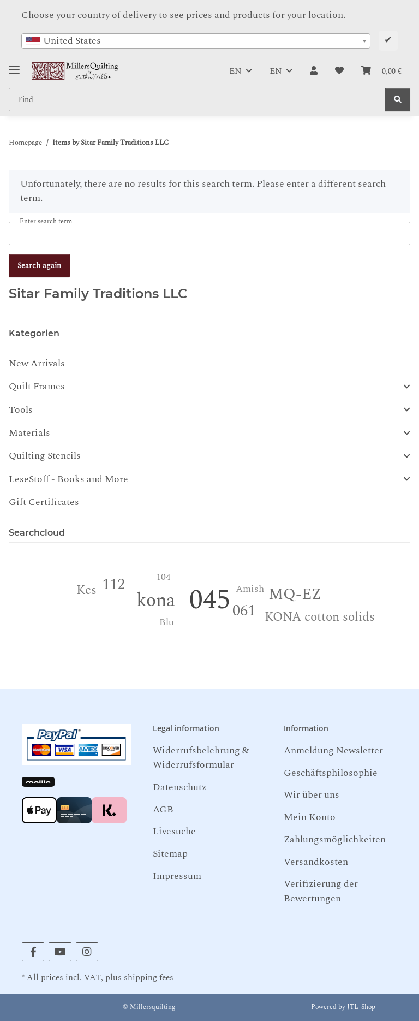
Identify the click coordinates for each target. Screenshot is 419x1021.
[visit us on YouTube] (60, 951)
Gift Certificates (44, 502)
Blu (166, 622)
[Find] (397, 99)
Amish (250, 588)
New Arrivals (37, 363)
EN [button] (235, 71)
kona (155, 600)
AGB (163, 809)
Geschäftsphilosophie (331, 772)
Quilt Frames (37, 386)
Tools (21, 410)
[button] (313, 71)
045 (209, 600)
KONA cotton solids (320, 617)
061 (243, 610)
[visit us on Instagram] (87, 951)
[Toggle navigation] (14, 66)
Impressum (177, 876)
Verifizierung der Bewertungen (321, 890)
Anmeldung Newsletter (333, 750)
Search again (39, 265)
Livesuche (174, 831)
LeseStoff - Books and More (68, 479)
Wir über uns (311, 794)
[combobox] (195, 41)
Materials (29, 433)
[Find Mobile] (197, 99)
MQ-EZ (294, 594)
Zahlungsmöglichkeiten (335, 839)
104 (163, 576)
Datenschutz (179, 787)
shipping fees (148, 977)
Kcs (86, 590)
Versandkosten (316, 861)
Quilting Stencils (45, 456)
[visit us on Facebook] (33, 951)
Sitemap (170, 853)
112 (113, 584)
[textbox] (196, 41)
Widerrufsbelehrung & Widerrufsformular (201, 757)
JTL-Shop (361, 1007)
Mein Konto (310, 817)
